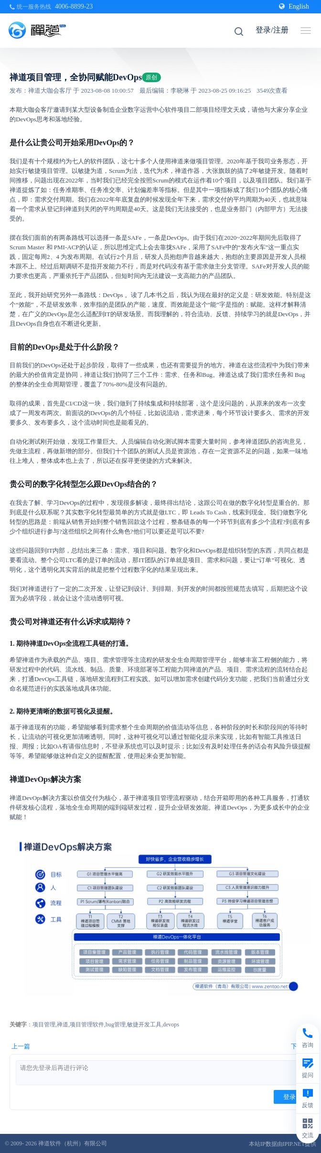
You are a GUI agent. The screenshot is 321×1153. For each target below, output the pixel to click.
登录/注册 (272, 30)
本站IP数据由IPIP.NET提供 (282, 1144)
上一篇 (20, 1046)
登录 (289, 1096)
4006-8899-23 (74, 6)
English (294, 6)
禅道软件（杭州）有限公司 (72, 1143)
